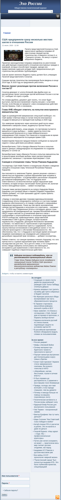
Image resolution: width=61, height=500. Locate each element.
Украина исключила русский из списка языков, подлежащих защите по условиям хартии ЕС (45, 323)
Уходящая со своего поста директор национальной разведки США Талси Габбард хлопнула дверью (46, 283)
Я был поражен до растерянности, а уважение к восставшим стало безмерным (46, 380)
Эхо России (30, 3)
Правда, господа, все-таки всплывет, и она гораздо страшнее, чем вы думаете (45, 388)
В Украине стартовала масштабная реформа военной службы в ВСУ (43, 306)
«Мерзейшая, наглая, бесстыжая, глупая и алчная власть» (45, 373)
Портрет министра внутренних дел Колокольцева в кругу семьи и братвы (46, 357)
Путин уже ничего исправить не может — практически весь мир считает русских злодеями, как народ (46, 444)
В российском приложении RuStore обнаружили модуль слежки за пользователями (46, 332)
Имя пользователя (10, 476)
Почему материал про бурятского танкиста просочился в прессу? (43, 349)
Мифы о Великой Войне (44, 345)
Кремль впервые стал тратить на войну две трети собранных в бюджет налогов (46, 291)
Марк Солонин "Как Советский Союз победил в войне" (46, 420)
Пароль (5, 483)
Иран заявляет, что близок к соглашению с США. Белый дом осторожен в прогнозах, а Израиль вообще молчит (46, 314)
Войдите (5, 274)
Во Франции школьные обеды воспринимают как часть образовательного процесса (46, 299)
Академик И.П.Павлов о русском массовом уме (44, 451)
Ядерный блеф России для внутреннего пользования (45, 406)
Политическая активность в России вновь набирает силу (46, 401)
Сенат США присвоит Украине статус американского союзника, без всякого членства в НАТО (46, 365)
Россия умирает (40, 342)
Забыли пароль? (11, 490)
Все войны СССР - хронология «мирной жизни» (46, 456)
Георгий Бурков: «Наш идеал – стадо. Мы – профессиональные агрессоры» (46, 434)
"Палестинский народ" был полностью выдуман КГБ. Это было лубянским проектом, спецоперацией (46, 463)
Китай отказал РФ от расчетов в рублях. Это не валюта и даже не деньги (46, 426)
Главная (7, 33)
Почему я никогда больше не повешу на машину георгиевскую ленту (46, 395)
